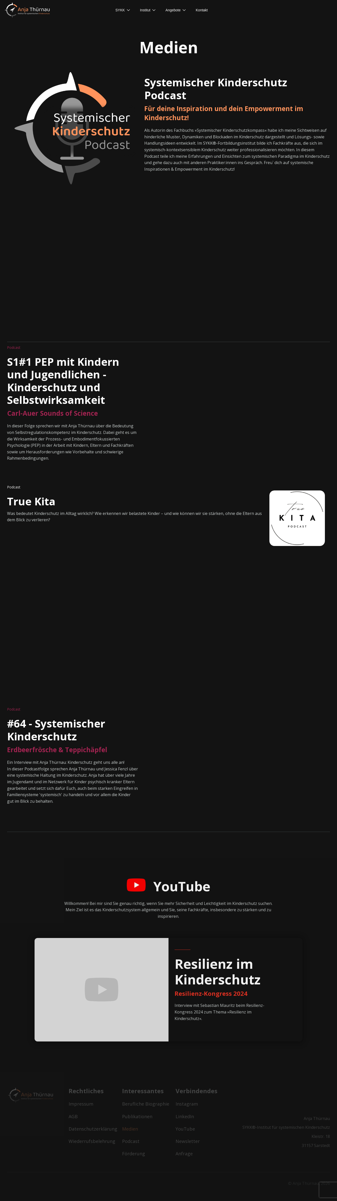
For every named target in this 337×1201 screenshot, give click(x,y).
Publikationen (137, 1116)
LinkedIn (185, 1116)
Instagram (187, 1104)
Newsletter (188, 1141)
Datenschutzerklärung (92, 1129)
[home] (29, 10)
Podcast (130, 1141)
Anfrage (184, 1154)
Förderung (133, 1154)
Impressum (81, 1104)
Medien (130, 1129)
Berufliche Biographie (145, 1104)
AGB (73, 1116)
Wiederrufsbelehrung (92, 1141)
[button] (122, 10)
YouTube (185, 1129)
